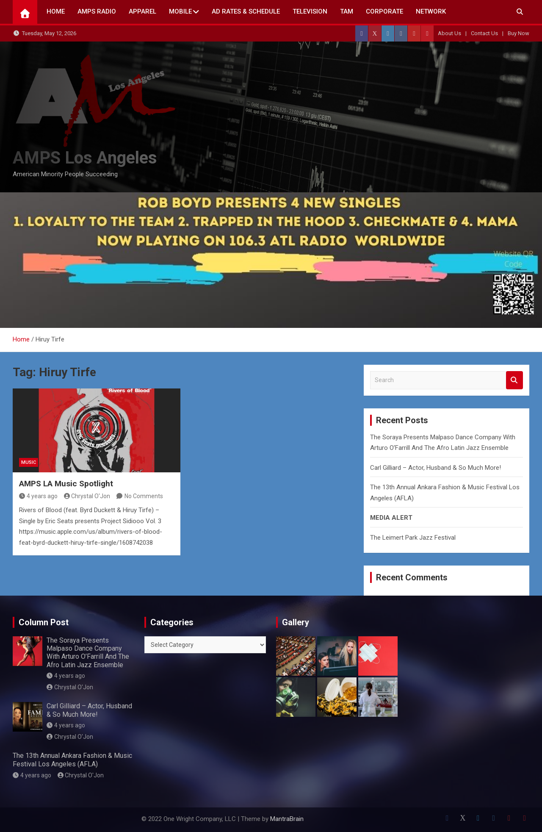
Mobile (180, 11)
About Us (449, 33)
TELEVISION (310, 11)
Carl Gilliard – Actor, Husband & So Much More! (435, 467)
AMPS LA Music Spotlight (66, 483)
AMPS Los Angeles (85, 158)
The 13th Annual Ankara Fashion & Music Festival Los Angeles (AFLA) (72, 760)
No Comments (143, 496)
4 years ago (38, 496)
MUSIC (28, 462)
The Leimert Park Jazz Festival (413, 537)
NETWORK (431, 11)
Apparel (142, 11)
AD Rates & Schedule (246, 11)
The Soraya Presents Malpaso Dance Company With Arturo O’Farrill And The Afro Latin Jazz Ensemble (88, 652)
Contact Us (484, 33)
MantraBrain (287, 819)
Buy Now (518, 33)
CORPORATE (384, 11)
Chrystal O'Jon (87, 496)
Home (56, 11)
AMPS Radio (96, 11)
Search (514, 380)
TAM (346, 11)
